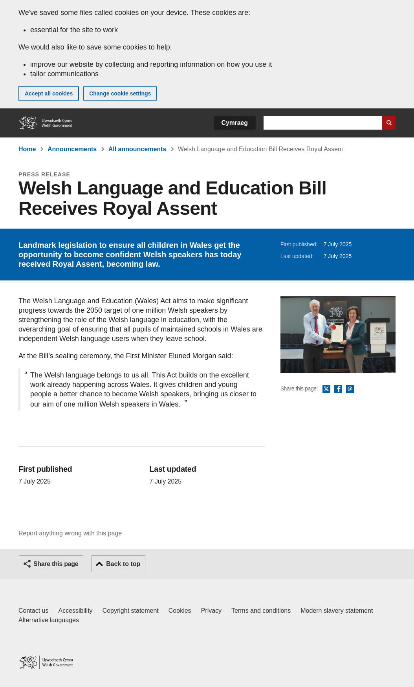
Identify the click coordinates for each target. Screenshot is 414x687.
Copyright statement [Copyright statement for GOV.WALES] (131, 610)
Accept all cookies (49, 93)
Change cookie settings (120, 93)
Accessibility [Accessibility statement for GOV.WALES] (75, 610)
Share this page (55, 564)
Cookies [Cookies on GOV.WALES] (180, 610)
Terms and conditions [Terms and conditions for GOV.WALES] (261, 610)
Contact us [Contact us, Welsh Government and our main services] (33, 610)
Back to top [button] (123, 564)
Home (27, 149)
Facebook (338, 389)
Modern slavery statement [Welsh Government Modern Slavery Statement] (336, 610)
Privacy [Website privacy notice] (211, 610)
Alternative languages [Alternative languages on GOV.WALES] (48, 620)
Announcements (72, 149)
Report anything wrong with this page (70, 533)
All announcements (137, 149)
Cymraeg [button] (235, 122)
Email (350, 389)
